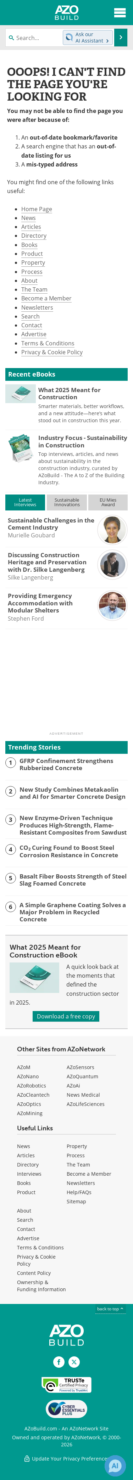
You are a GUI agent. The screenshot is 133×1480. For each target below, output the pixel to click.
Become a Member (46, 298)
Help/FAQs (79, 1192)
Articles (31, 227)
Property (33, 262)
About (29, 280)
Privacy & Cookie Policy (52, 352)
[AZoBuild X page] (74, 1362)
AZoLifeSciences (86, 1104)
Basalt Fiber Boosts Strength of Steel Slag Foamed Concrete (73, 880)
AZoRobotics (31, 1085)
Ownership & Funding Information (41, 1286)
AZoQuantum (82, 1076)
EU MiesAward (108, 502)
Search (30, 316)
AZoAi (73, 1085)
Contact (31, 325)
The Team (34, 289)
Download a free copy (66, 1016)
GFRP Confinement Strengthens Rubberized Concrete (66, 764)
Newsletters (37, 307)
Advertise (33, 334)
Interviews (29, 1173)
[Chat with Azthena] (115, 1465)
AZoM (24, 1067)
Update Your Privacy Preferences (66, 1458)
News (28, 218)
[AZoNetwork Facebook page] (59, 1362)
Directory (33, 235)
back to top (110, 1309)
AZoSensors (80, 1067)
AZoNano (28, 1076)
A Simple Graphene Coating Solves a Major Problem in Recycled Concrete (73, 912)
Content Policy (34, 1273)
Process (32, 272)
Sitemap (76, 1201)
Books (29, 245)
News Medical (83, 1094)
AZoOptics (29, 1104)
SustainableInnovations (67, 502)
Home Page (36, 209)
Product (32, 254)
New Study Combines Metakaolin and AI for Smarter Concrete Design (73, 793)
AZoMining (30, 1113)
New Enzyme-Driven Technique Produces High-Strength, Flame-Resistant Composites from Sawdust (73, 825)
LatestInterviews (25, 502)
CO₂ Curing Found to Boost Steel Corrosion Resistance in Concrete (69, 851)
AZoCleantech (33, 1094)
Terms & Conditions (47, 343)
